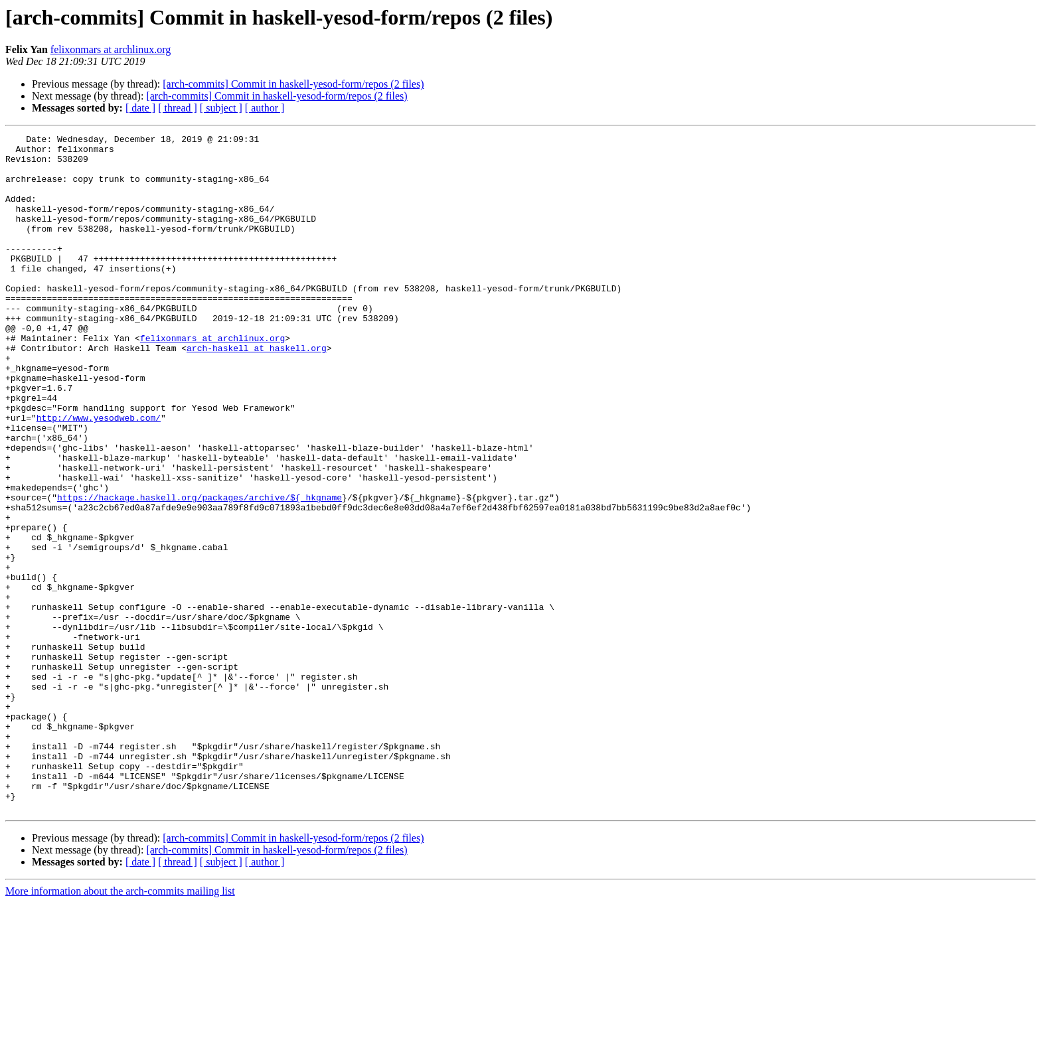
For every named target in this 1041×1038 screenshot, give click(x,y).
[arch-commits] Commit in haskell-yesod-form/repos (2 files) (293, 84)
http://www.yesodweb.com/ (99, 475)
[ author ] (265, 107)
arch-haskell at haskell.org (257, 392)
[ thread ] (177, 107)
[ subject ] (221, 107)
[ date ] (140, 107)
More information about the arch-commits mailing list (120, 1026)
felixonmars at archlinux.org (110, 49)
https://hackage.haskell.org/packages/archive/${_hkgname (199, 571)
